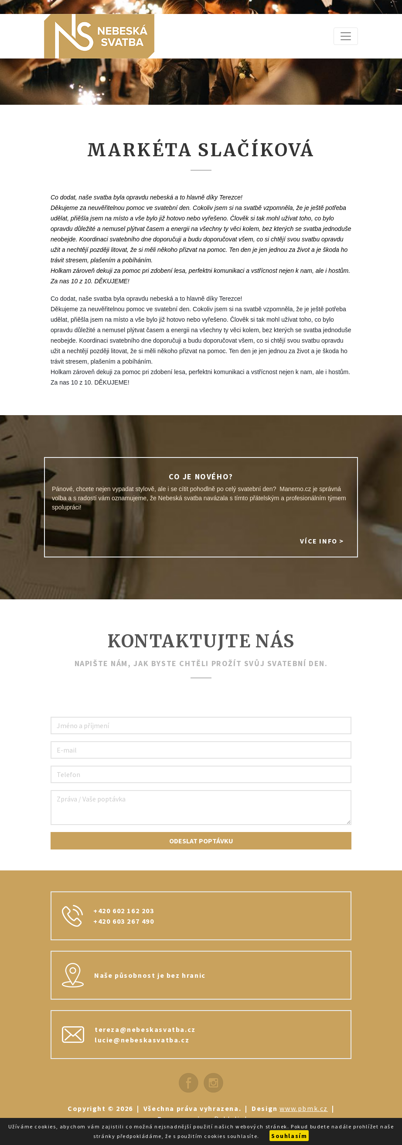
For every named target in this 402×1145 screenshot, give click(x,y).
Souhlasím (289, 1136)
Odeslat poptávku (201, 840)
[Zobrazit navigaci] (346, 36)
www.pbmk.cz (303, 1108)
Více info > (322, 540)
